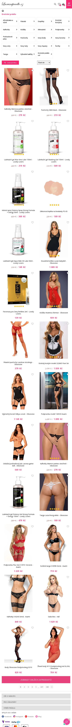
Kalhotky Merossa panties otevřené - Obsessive (18, 110)
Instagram (19, 716)
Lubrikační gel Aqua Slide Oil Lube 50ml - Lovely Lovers (18, 262)
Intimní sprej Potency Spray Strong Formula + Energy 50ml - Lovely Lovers (18, 211)
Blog (39, 716)
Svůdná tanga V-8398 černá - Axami (53, 566)
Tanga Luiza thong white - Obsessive (54, 515)
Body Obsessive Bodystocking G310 (18, 667)
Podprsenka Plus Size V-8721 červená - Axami (18, 566)
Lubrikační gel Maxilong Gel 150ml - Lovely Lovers (54, 161)
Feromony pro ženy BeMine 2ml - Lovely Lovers (18, 313)
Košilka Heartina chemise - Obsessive (54, 313)
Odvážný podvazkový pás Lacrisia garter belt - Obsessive (18, 464)
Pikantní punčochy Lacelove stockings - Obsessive (18, 363)
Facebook (8, 716)
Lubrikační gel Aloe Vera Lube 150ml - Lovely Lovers (18, 161)
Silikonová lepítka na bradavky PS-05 (53, 211)
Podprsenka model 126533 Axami (54, 414)
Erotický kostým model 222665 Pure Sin (54, 363)
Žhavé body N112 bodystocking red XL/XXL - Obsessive (54, 667)
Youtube (31, 716)
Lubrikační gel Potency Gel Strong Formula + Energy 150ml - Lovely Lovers (18, 515)
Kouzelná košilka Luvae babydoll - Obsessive (54, 262)
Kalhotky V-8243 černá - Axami (18, 617)
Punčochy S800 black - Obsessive (53, 110)
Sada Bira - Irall (53, 617)
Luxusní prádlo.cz (18, 4)
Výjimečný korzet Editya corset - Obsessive (18, 414)
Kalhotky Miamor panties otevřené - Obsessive (53, 464)
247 (42, 687)
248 (47, 687)
